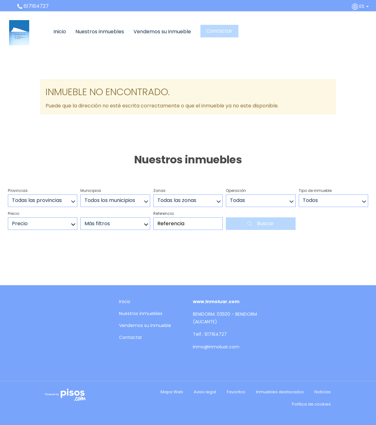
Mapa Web (172, 392)
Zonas (159, 190)
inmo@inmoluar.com (216, 347)
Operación (236, 190)
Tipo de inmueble (315, 190)
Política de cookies (311, 404)
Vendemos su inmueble (162, 32)
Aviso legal (205, 392)
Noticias (322, 392)
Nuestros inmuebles (99, 32)
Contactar (219, 31)
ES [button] (361, 6)
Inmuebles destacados (280, 392)
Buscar (261, 223)
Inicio (59, 32)
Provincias (18, 190)
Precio (13, 213)
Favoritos (236, 392)
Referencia (163, 213)
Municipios (90, 190)
